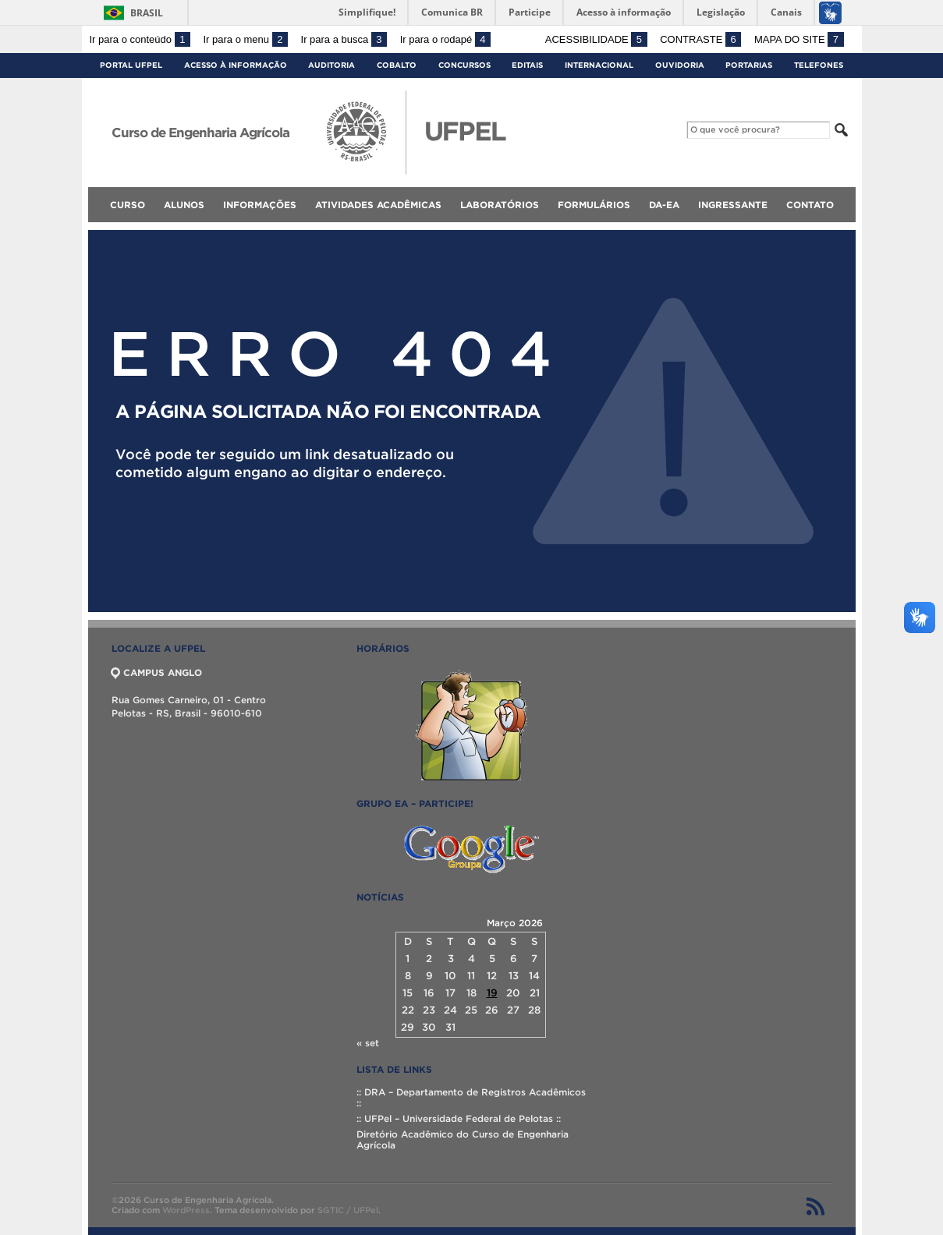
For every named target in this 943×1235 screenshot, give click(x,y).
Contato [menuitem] (810, 205)
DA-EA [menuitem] (664, 205)
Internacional (599, 65)
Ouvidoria (679, 65)
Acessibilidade (596, 39)
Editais (527, 65)
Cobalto (397, 65)
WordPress (186, 1210)
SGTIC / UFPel (347, 1210)
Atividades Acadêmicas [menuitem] (378, 205)
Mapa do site (799, 39)
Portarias (748, 65)
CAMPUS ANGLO (157, 672)
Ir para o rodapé (445, 39)
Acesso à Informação (235, 65)
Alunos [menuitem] (184, 205)
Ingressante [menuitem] (733, 205)
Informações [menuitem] (259, 205)
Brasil (146, 12)
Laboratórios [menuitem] (499, 205)
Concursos (464, 65)
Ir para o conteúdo (140, 39)
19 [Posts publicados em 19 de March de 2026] (492, 993)
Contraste (700, 39)
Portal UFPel (131, 65)
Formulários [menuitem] (594, 205)
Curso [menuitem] (127, 205)
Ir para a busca (344, 39)
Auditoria (331, 65)
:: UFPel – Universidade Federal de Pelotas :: (458, 1118)
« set (367, 1043)
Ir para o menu (246, 39)
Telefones (818, 65)
